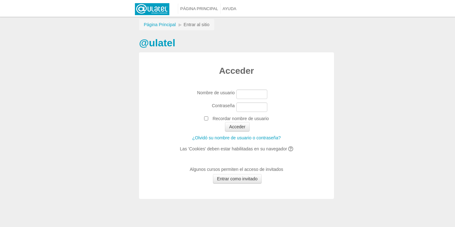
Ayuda (229, 8)
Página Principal (160, 24)
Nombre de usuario (216, 92)
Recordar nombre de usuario (241, 118)
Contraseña (223, 105)
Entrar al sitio (196, 24)
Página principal (199, 8)
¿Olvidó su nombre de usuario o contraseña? (236, 137)
